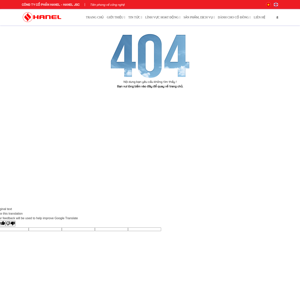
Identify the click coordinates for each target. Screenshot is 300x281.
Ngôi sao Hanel (97, 157)
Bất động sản (161, 152)
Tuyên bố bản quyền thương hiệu (45, 179)
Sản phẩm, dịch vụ (199, 17)
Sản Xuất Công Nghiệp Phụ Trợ (173, 163)
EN (276, 4)
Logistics (158, 157)
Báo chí (92, 146)
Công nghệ (159, 141)
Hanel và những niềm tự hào (41, 174)
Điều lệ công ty (228, 157)
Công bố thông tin (230, 141)
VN (268, 4)
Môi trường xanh (98, 163)
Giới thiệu (116, 17)
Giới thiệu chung (33, 141)
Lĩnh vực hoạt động (162, 17)
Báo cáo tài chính (230, 152)
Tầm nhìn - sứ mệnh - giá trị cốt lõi (45, 146)
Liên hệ (259, 17)
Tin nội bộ (94, 168)
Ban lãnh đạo (31, 157)
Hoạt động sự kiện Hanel (104, 141)
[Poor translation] (10, 223)
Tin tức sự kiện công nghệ (105, 152)
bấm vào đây (143, 86)
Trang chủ (95, 17)
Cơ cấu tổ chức (33, 168)
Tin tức (135, 17)
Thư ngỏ (28, 163)
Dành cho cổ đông (234, 17)
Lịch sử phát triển (34, 152)
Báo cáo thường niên (232, 146)
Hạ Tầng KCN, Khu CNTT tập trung (176, 146)
